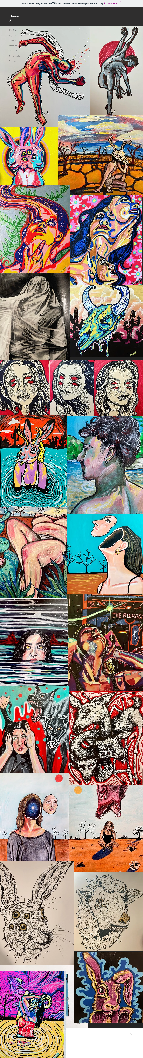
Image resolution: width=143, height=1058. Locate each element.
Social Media (14, 55)
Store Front (14, 40)
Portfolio (13, 30)
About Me (13, 50)
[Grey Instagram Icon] (131, 1034)
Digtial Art (13, 35)
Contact (12, 61)
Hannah (15, 16)
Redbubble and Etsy (17, 45)
